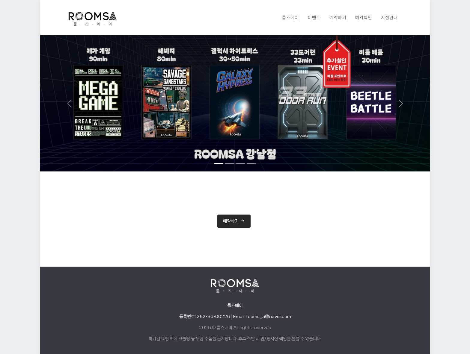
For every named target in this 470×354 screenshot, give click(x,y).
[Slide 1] (218, 163)
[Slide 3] (240, 163)
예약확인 (363, 17)
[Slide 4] (251, 163)
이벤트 (314, 17)
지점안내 (389, 17)
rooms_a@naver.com (268, 316)
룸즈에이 (290, 17)
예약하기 (337, 17)
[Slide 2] (229, 163)
